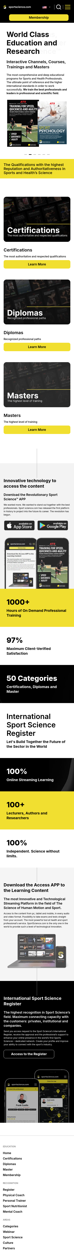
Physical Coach (13, 1195)
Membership (39, 17)
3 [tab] (34, 154)
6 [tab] (48, 154)
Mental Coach (12, 1211)
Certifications (12, 1158)
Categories (10, 1226)
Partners (9, 1248)
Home (7, 1153)
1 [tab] (25, 154)
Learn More (37, 264)
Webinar (9, 1232)
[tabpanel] (37, 89)
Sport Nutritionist (15, 1206)
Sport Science (12, 1237)
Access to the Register (29, 1054)
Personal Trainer (14, 1200)
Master (8, 1169)
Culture (8, 1243)
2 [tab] (30, 154)
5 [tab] (43, 154)
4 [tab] (39, 154)
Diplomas (9, 1164)
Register (9, 1189)
